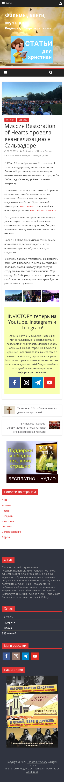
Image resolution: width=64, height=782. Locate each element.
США (45, 155)
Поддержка (8, 622)
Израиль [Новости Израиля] (7, 526)
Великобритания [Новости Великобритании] (12, 531)
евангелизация (22, 155)
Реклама (7, 627)
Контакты (7, 617)
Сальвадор (36, 155)
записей (9, 633)
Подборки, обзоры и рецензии (28, 28)
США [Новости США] (4, 500)
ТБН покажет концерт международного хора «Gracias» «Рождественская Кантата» (27, 427)
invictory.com (27, 206)
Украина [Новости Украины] (6, 505)
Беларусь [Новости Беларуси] (7, 516)
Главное (10, 119)
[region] (32, 36)
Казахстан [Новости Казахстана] (8, 521)
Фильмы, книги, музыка (25, 19)
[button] (9, 3)
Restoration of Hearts (33, 151)
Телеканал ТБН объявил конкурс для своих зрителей (37, 410)
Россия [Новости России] (6, 510)
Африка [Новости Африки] (6, 537)
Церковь (23, 119)
